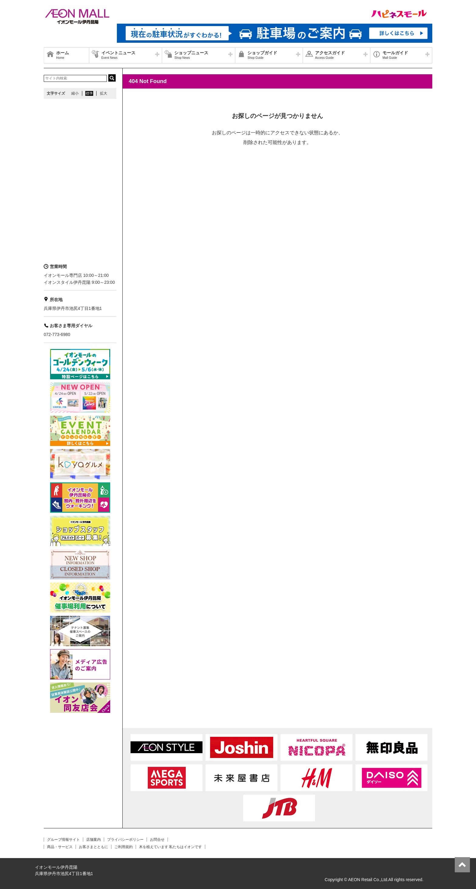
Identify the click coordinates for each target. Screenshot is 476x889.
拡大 (103, 93)
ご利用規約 (123, 847)
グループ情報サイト (63, 839)
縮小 (75, 93)
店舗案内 (93, 839)
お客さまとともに (93, 847)
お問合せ (157, 839)
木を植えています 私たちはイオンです (170, 847)
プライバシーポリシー (125, 839)
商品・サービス (60, 847)
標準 (89, 93)
